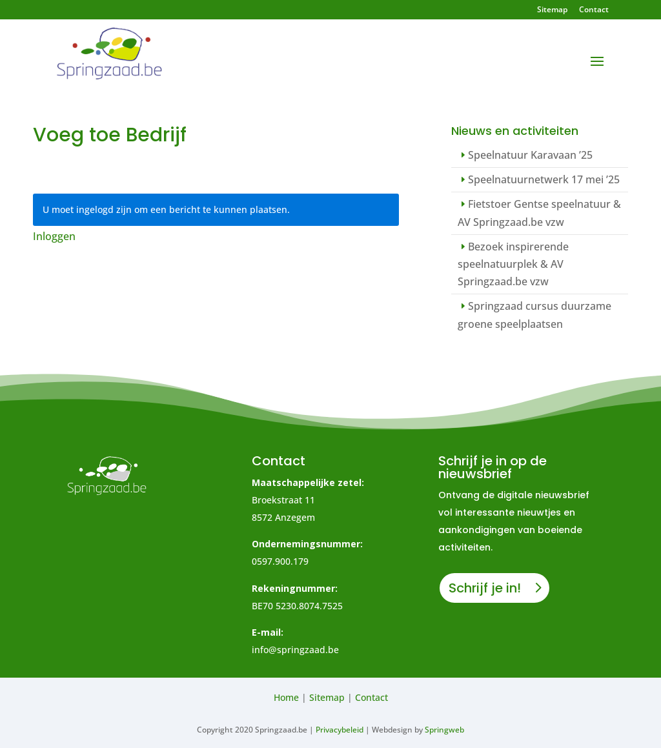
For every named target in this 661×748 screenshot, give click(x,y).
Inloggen (54, 236)
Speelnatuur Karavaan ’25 (530, 155)
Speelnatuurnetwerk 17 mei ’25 (544, 179)
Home (286, 697)
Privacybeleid (339, 729)
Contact (594, 10)
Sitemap (552, 10)
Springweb (444, 729)
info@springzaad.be (295, 649)
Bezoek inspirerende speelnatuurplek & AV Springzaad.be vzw (513, 263)
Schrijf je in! (485, 588)
